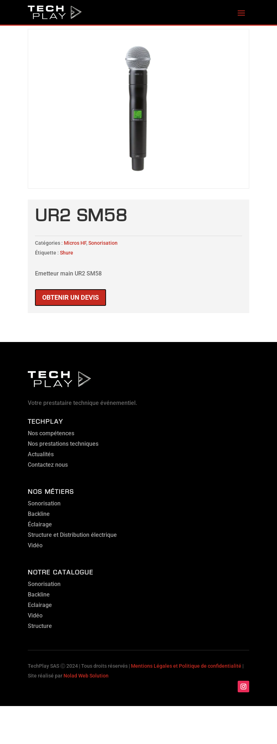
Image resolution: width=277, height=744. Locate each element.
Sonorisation (103, 243)
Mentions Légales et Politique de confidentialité (186, 666)
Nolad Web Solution (86, 676)
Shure (66, 253)
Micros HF (75, 243)
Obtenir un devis (70, 297)
